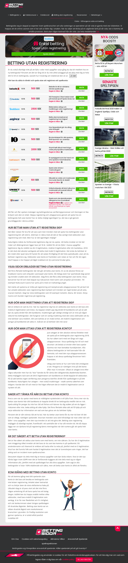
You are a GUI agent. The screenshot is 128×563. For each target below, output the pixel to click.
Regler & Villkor (54, 91)
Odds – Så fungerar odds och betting (89, 21)
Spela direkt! (49, 54)
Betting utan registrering (61, 15)
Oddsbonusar (30, 15)
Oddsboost (44, 15)
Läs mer (73, 76)
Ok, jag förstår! (84, 559)
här (97, 31)
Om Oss (14, 539)
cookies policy (68, 559)
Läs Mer (81, 91)
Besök (81, 87)
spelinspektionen (49, 543)
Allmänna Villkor (58, 539)
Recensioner (80, 15)
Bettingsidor (14, 15)
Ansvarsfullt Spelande (78, 539)
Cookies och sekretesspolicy (34, 539)
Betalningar (95, 15)
